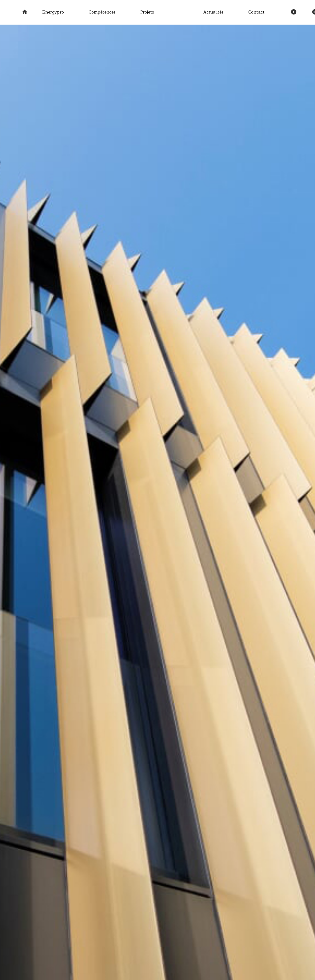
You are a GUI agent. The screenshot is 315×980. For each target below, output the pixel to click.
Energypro (53, 12)
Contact (256, 12)
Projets (147, 12)
